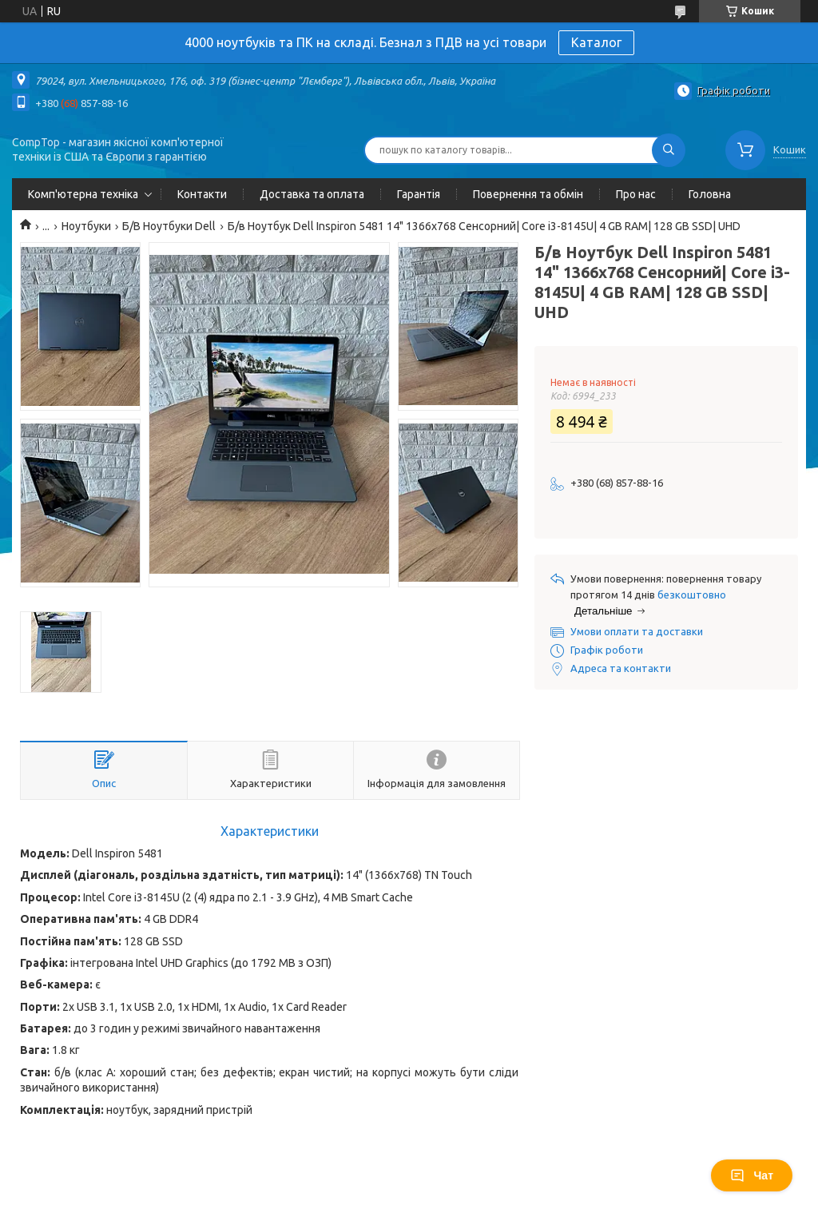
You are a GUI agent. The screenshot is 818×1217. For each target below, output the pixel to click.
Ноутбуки (86, 226)
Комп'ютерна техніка (83, 194)
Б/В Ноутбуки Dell (169, 226)
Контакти (202, 194)
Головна (710, 194)
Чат (751, 1175)
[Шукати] (668, 150)
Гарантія (418, 194)
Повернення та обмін (528, 194)
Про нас (636, 194)
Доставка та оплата (312, 194)
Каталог (596, 42)
